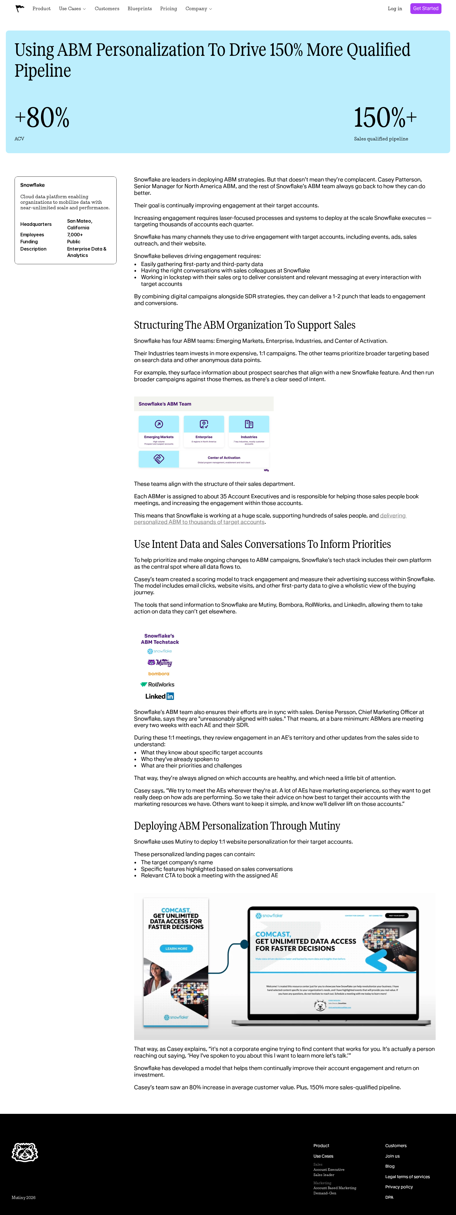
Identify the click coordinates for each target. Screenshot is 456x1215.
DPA (389, 1197)
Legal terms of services (407, 1176)
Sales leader (324, 1175)
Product (321, 1145)
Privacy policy (399, 1187)
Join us (392, 1156)
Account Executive (329, 1169)
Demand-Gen (325, 1193)
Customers (396, 1145)
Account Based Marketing (335, 1188)
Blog (390, 1166)
